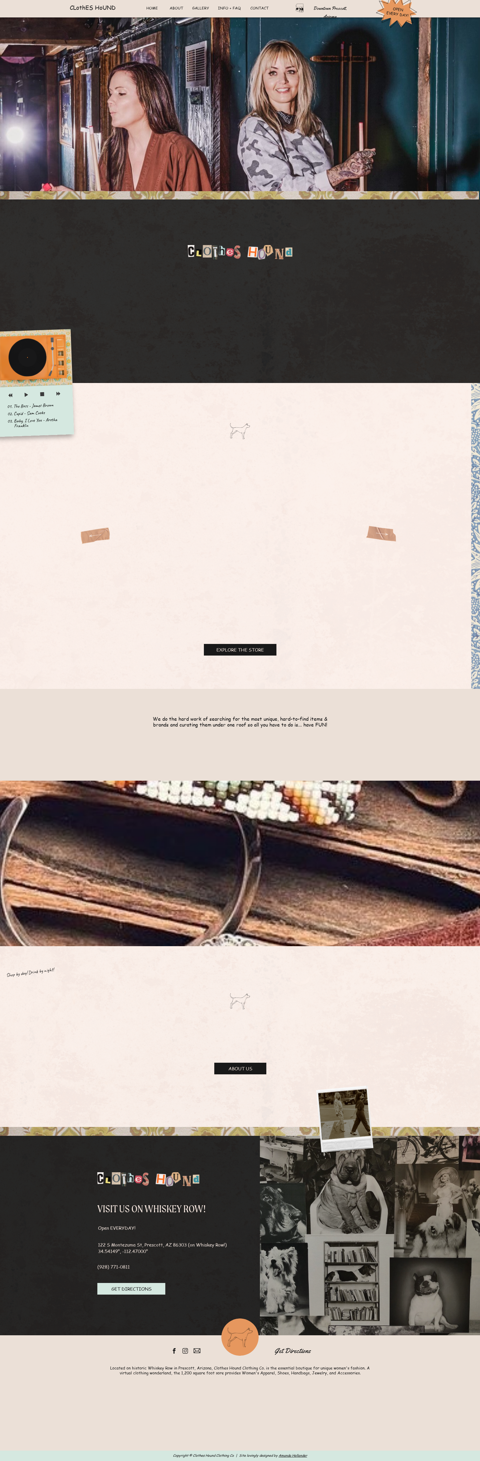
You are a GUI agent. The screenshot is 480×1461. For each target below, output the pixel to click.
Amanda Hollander (293, 1455)
